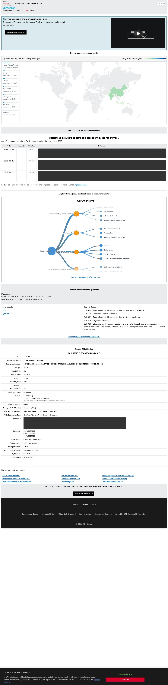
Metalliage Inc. (68, 481)
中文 (94, 504)
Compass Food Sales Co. (112, 481)
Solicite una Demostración (16, 32)
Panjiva (8, 3)
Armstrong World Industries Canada (118, 476)
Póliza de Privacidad (67, 514)
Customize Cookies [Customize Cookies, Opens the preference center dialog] (125, 676)
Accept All (125, 681)
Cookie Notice (85, 514)
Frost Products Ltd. (11, 476)
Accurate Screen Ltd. (71, 479)
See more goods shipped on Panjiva (84, 337)
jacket (6, 314)
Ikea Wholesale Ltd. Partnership (16, 481)
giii (4, 310)
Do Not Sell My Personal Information (131, 514)
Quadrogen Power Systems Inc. (16, 479)
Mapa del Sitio (48, 514)
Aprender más (81, 185)
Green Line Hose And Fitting (114, 479)
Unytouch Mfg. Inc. (70, 476)
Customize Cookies (103, 514)
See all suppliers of (85, 277)
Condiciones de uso (29, 514)
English (75, 504)
